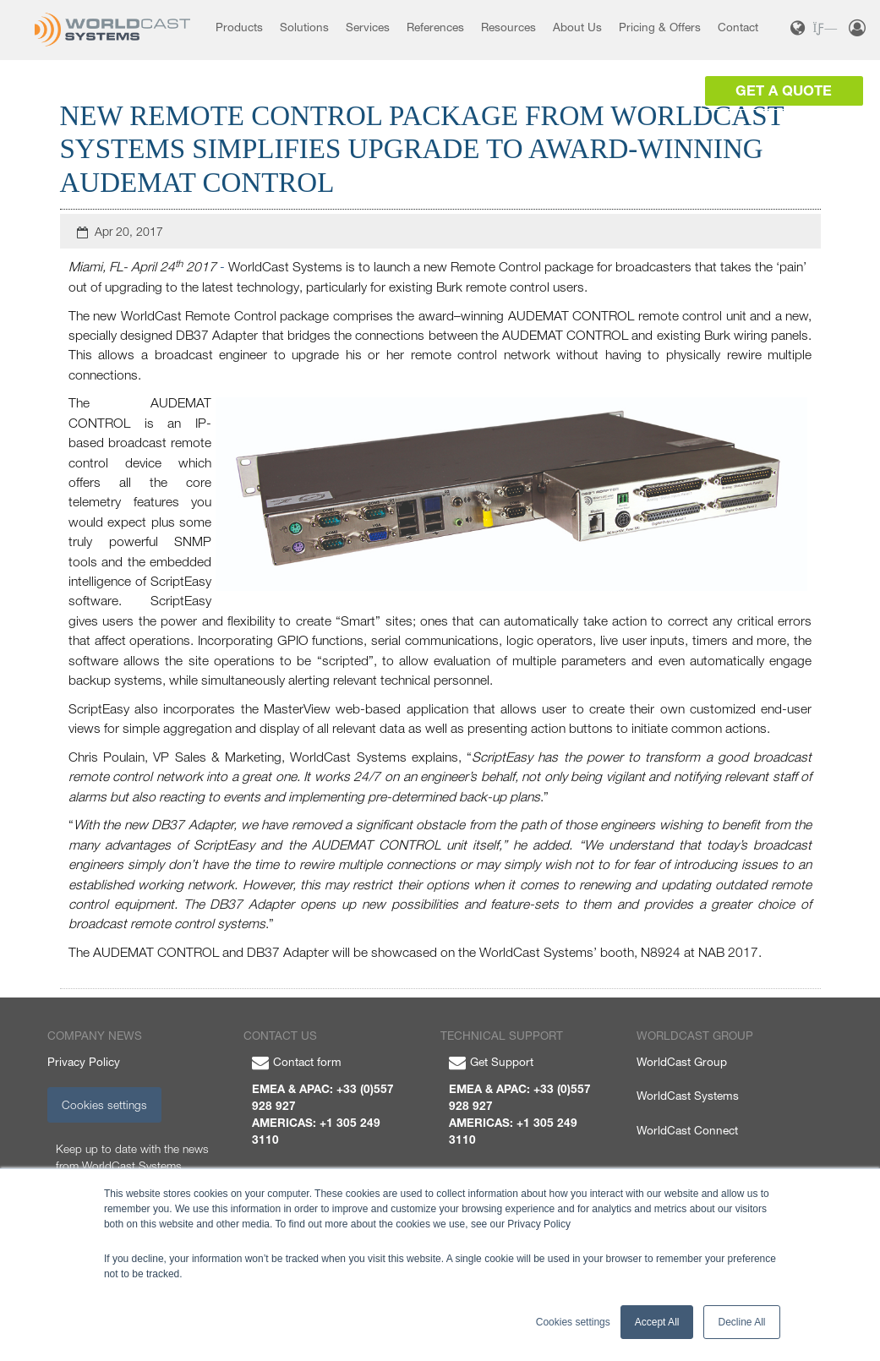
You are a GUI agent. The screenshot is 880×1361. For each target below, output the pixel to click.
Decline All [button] (741, 1322)
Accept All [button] (657, 1322)
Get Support (491, 1062)
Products (239, 27)
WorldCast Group (682, 1062)
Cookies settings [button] (573, 1322)
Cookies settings (104, 1105)
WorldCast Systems (688, 1095)
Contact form (297, 1062)
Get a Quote (783, 90)
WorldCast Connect (687, 1130)
